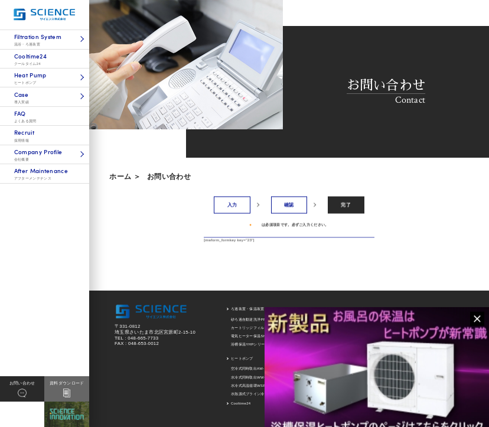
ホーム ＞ (125, 176)
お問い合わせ (169, 176)
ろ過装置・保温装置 (248, 309)
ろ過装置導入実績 (369, 319)
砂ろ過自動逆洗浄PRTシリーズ (257, 319)
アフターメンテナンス (445, 309)
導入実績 (361, 309)
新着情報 (433, 321)
